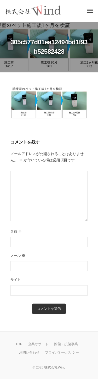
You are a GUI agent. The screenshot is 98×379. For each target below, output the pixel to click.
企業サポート (38, 344)
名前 (16, 231)
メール (17, 255)
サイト (15, 280)
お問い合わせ (29, 352)
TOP (18, 344)
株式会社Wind (54, 367)
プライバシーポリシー (62, 352)
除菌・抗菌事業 (66, 344)
